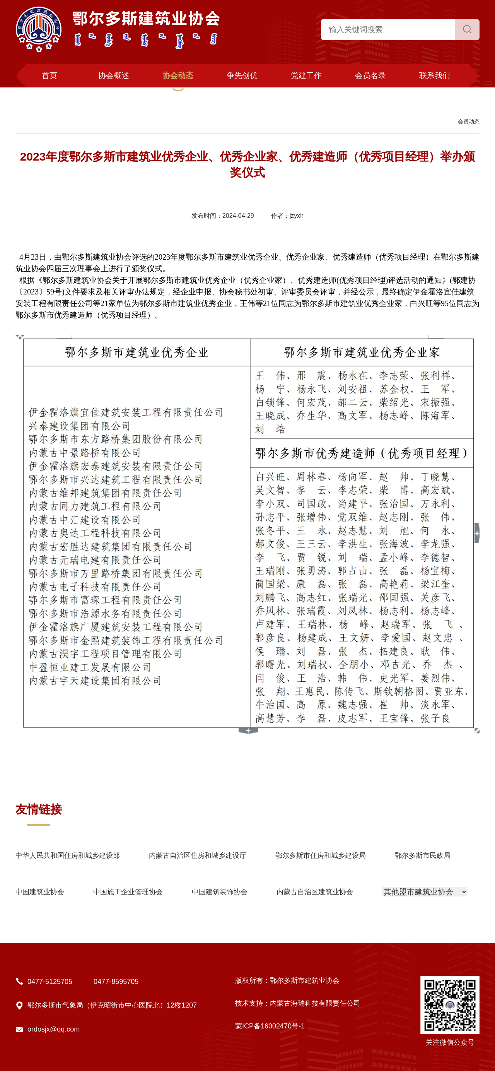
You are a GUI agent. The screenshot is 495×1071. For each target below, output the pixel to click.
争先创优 (242, 75)
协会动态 (177, 75)
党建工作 (306, 75)
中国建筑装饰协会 (220, 892)
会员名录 (370, 75)
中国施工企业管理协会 (128, 892)
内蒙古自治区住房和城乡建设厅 (197, 855)
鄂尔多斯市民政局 (423, 855)
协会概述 (113, 75)
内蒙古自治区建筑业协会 (315, 892)
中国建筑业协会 (39, 892)
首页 (49, 75)
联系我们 (434, 75)
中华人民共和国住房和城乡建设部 (67, 855)
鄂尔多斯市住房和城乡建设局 (320, 855)
